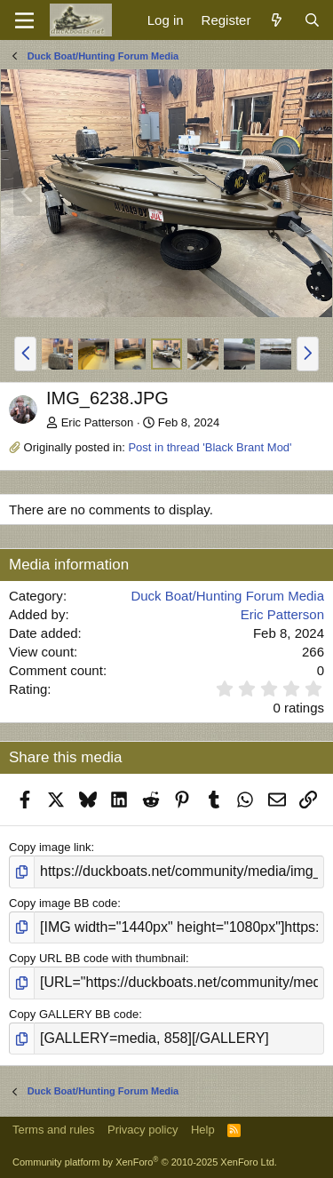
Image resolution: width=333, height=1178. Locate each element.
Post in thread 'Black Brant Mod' (209, 447)
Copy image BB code (63, 903)
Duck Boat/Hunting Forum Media (227, 595)
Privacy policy (142, 1129)
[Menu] (24, 20)
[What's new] (276, 20)
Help (203, 1129)
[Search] (312, 20)
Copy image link (50, 847)
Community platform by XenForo (144, 1162)
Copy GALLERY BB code (74, 1014)
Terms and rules (53, 1129)
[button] (25, 353)
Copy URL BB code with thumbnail (97, 958)
